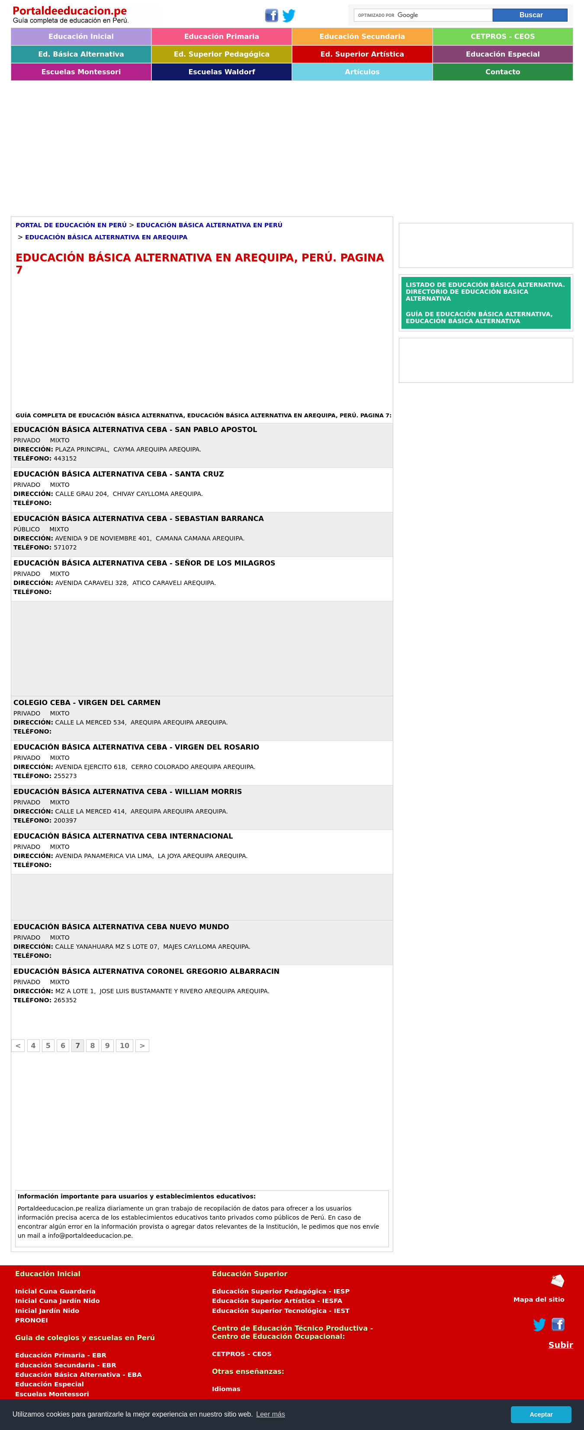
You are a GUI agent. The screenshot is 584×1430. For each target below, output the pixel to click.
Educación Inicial (81, 36)
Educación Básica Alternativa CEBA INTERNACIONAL (123, 836)
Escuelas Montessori (81, 72)
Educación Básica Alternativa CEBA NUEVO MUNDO (121, 927)
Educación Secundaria (362, 36)
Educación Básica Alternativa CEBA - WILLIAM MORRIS (127, 792)
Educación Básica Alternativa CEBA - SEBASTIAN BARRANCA (138, 519)
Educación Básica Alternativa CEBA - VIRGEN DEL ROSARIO (136, 747)
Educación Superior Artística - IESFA (277, 1301)
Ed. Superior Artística (362, 54)
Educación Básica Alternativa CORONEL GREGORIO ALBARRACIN (146, 971)
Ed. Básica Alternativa (81, 54)
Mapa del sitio (539, 1299)
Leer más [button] (270, 1414)
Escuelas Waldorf (221, 72)
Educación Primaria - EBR (60, 1355)
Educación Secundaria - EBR (65, 1365)
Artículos (362, 72)
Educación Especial (503, 54)
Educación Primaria (222, 36)
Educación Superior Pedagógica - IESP (281, 1291)
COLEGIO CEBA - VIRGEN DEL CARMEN (86, 703)
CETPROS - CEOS (503, 36)
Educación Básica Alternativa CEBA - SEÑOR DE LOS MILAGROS (144, 563)
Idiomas (226, 1389)
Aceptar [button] (541, 1414)
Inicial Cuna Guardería (55, 1291)
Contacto (502, 72)
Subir (561, 1345)
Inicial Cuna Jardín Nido (57, 1301)
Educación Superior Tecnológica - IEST (281, 1311)
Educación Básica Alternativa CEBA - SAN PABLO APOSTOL (135, 430)
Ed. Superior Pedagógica (222, 54)
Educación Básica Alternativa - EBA (78, 1375)
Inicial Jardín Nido (47, 1311)
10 (124, 1046)
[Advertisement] (270, 145)
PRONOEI (31, 1320)
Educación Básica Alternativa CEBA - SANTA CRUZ (118, 474)
